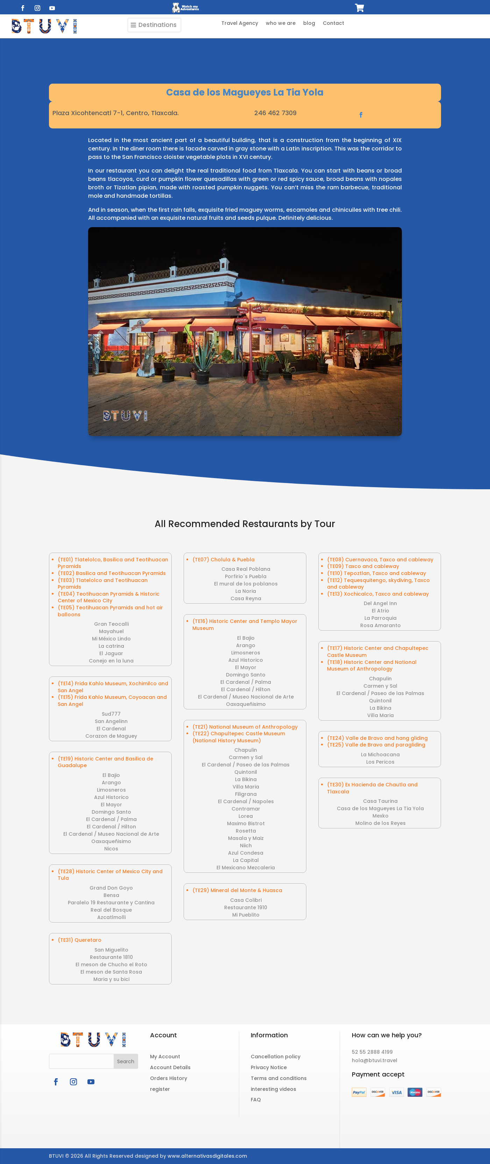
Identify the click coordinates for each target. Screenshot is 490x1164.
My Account (165, 1056)
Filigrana (246, 794)
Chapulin (245, 749)
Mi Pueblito (246, 914)
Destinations (158, 25)
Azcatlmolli (111, 917)
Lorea (246, 816)
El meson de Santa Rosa (111, 971)
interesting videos (273, 1089)
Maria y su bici (111, 979)
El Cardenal (111, 728)
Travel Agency (239, 24)
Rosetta (246, 830)
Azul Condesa (245, 852)
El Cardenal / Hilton (111, 826)
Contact (333, 24)
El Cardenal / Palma (111, 819)
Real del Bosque (111, 909)
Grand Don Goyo (111, 887)
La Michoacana (380, 754)
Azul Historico (111, 797)
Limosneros (111, 789)
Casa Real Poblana (245, 569)
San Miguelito (111, 949)
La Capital (246, 860)
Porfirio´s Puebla (246, 576)
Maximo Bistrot (246, 823)
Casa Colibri (246, 900)
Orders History (168, 1078)
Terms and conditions (279, 1078)
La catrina (111, 646)
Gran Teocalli (111, 623)
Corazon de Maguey (111, 735)
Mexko (380, 815)
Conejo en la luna (111, 660)
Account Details (170, 1067)
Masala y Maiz (246, 838)
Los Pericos (380, 761)
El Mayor (111, 804)
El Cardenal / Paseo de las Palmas (246, 764)
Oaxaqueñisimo (111, 841)
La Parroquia (380, 618)
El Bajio (111, 775)
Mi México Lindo (111, 638)
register (160, 1089)
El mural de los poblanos (246, 583)
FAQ (256, 1099)
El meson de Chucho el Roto (111, 964)
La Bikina (246, 779)
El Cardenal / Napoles (246, 801)
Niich (246, 845)
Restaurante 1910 (245, 907)
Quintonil (245, 772)
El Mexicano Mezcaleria (245, 867)
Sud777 (111, 713)
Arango (111, 782)
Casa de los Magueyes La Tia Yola (380, 808)
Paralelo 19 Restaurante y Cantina (111, 902)
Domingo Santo (111, 811)
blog (309, 24)
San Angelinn (111, 721)
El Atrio (380, 610)
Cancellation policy (275, 1056)
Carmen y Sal (246, 757)
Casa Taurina (380, 801)
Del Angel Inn (380, 603)
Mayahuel (111, 631)
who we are (281, 24)
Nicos (111, 848)
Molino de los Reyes (380, 823)
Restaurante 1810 (111, 957)
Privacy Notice (269, 1067)
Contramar (246, 808)
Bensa (111, 895)
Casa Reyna (245, 598)
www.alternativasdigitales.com (207, 1155)
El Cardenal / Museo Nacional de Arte (111, 833)
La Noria (245, 591)
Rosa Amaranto (380, 625)
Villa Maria (246, 786)
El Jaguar (111, 653)
